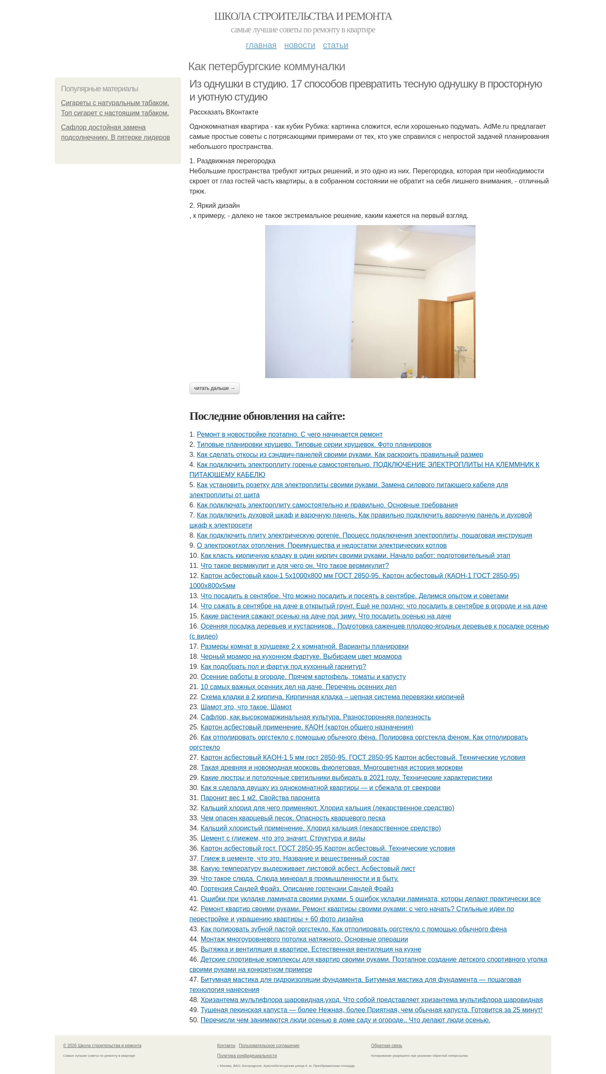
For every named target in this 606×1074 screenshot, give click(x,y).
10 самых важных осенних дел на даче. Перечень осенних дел (299, 686)
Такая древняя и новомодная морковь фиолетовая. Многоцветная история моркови (332, 767)
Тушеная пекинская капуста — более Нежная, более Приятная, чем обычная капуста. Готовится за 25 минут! (372, 1009)
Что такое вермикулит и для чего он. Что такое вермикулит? (295, 565)
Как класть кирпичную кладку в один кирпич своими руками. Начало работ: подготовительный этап (355, 555)
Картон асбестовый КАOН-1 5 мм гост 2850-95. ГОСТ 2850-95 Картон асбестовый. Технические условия (363, 757)
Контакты (226, 1045)
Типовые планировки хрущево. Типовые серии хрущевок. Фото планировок (314, 444)
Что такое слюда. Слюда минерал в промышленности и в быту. (300, 878)
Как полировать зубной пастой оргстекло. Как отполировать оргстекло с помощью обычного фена (354, 929)
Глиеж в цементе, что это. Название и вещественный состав (295, 858)
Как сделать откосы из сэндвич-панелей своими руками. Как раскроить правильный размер (340, 454)
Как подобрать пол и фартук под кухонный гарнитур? (283, 666)
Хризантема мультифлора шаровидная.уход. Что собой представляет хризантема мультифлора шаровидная (372, 999)
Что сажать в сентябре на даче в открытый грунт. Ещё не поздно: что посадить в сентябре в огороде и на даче (374, 606)
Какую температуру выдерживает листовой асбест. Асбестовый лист (308, 868)
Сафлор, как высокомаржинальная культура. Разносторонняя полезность (316, 717)
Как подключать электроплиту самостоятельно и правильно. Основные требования (327, 505)
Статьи (335, 45)
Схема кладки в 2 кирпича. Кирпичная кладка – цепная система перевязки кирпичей (333, 696)
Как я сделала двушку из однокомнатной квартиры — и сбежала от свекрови (321, 787)
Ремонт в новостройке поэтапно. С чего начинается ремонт (290, 434)
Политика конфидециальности (247, 1055)
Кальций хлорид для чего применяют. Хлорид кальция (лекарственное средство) (327, 807)
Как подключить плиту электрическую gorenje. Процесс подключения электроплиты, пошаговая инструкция (364, 535)
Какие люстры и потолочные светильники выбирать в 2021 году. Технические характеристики (346, 777)
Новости (299, 45)
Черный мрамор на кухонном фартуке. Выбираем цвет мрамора (301, 656)
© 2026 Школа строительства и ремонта (102, 1045)
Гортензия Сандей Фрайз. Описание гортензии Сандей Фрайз (297, 888)
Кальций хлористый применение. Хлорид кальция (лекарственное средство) (321, 828)
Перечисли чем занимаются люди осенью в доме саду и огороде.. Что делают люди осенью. (346, 1020)
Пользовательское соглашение (269, 1045)
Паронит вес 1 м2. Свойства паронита (260, 797)
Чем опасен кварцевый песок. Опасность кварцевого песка (293, 818)
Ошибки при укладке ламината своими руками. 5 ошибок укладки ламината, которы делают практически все (371, 898)
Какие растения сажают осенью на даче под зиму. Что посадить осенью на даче (326, 616)
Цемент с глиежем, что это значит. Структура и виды (283, 838)
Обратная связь (386, 1045)
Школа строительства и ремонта (303, 16)
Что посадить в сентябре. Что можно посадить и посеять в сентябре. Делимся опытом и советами (355, 595)
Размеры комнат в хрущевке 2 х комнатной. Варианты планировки (305, 646)
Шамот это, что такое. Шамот (246, 707)
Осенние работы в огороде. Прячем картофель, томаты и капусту (303, 676)
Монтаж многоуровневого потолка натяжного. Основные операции (304, 939)
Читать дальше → (214, 388)
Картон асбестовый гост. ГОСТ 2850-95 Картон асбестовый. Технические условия (328, 848)
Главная (261, 45)
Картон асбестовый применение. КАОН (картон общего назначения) (307, 727)
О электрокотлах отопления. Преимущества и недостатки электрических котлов (322, 545)
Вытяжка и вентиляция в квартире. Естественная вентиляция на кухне (311, 949)
